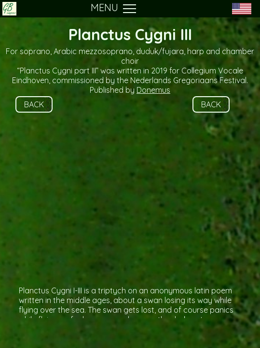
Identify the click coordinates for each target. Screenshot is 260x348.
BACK (34, 104)
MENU (113, 8)
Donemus (153, 90)
